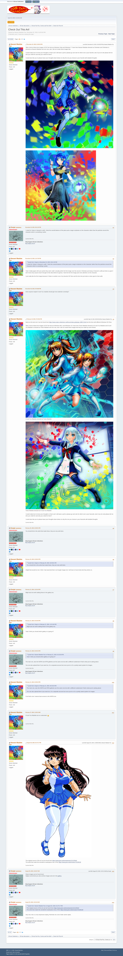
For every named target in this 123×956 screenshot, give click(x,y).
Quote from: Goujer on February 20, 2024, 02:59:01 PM (42, 563)
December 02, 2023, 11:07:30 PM (33, 258)
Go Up (9, 932)
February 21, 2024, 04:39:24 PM (32, 682)
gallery (59, 876)
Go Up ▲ (115, 950)
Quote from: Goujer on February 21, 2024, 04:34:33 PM (42, 685)
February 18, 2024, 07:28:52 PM (34, 319)
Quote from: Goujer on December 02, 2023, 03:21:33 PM (42, 262)
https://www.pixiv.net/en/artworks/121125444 (64, 860)
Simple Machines (19, 950)
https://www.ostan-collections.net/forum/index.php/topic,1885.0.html (67, 322)
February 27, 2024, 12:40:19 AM (32, 712)
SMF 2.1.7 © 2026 (10, 950)
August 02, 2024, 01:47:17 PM (34, 742)
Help (102, 950)
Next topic (111, 34)
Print (113, 39)
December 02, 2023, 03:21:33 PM (33, 227)
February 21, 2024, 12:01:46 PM (32, 589)
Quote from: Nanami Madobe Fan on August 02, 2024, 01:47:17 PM (45, 906)
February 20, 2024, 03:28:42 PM (32, 559)
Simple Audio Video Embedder (13, 952)
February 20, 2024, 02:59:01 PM (32, 528)
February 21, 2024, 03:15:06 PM (32, 620)
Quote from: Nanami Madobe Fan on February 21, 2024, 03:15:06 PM (46, 654)
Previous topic (102, 34)
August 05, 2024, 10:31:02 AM (32, 902)
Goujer (13, 227)
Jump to (91, 939)
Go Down (10, 39)
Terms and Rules (108, 950)
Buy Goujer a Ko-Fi (30, 243)
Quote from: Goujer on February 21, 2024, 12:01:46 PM (42, 624)
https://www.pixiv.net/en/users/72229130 (70, 862)
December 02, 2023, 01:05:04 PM (34, 44)
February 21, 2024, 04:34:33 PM (32, 650)
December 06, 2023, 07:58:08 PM (33, 288)
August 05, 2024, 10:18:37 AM (32, 871)
